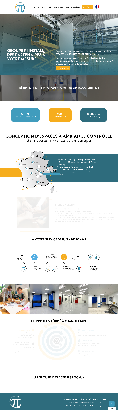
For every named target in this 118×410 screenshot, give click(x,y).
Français (111, 408)
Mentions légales (73, 402)
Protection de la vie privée (87, 402)
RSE (90, 399)
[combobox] (112, 408)
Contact (105, 399)
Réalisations (83, 399)
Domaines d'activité (69, 399)
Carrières (96, 399)
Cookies (99, 402)
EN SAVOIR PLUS (63, 68)
